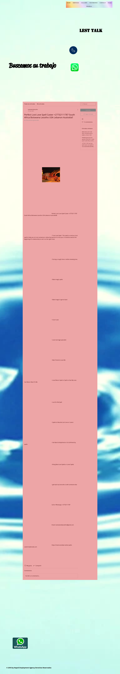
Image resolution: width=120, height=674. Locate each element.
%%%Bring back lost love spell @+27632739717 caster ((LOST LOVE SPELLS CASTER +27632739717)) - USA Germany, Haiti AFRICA (88, 141)
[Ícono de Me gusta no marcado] (25, 566)
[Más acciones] (77, 110)
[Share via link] (37, 566)
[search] (88, 104)
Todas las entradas (29, 104)
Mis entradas (40, 104)
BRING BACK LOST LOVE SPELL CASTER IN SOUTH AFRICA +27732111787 (87, 133)
